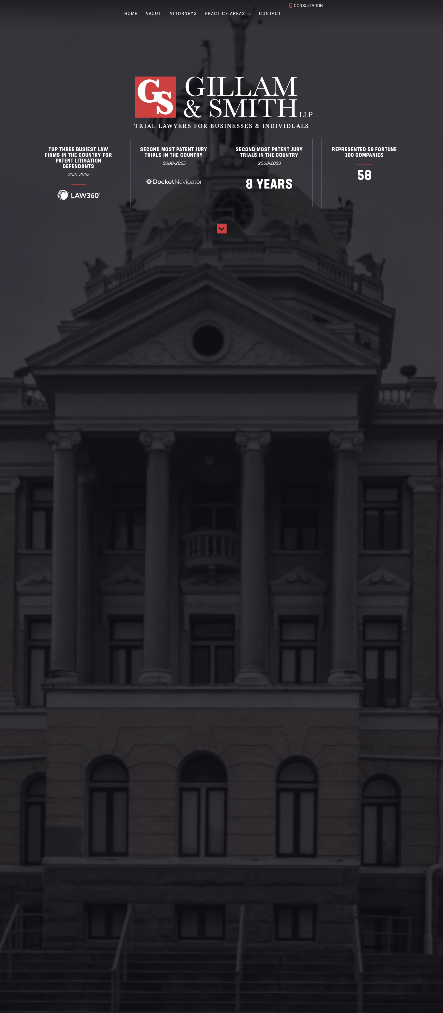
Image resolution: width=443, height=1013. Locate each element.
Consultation (307, 14)
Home (124, 14)
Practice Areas (219, 14)
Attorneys (177, 14)
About (147, 14)
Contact (264, 14)
